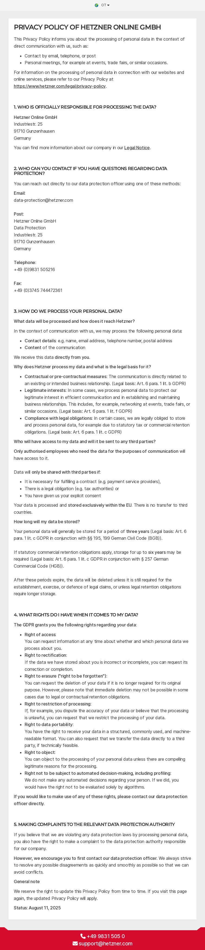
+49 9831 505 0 (106, 936)
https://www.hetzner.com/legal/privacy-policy (60, 86)
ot (101, 5)
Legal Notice (136, 147)
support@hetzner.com (105, 943)
